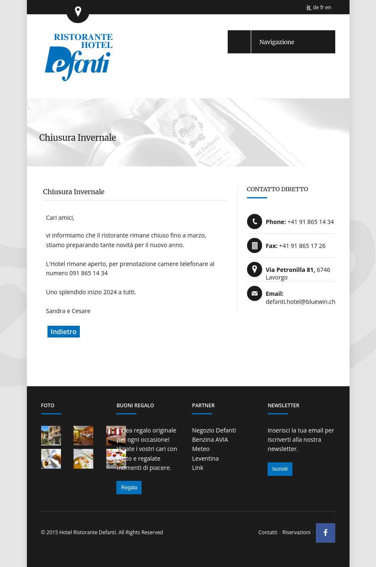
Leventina (205, 458)
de (316, 7)
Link (197, 468)
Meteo (201, 449)
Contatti (267, 532)
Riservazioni (296, 532)
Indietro (64, 331)
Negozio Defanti (214, 430)
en (328, 7)
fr (322, 7)
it (308, 7)
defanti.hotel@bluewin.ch (301, 302)
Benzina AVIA (210, 439)
